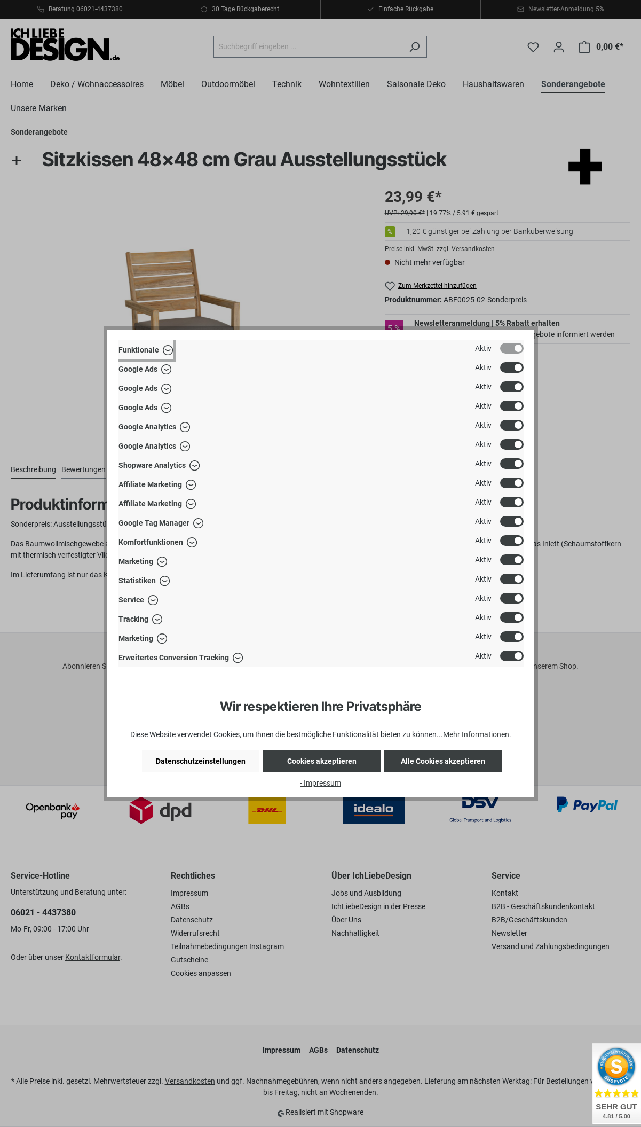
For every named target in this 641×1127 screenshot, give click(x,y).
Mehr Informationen (476, 734)
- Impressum (320, 783)
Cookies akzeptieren (322, 761)
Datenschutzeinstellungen (201, 761)
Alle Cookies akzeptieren (443, 761)
